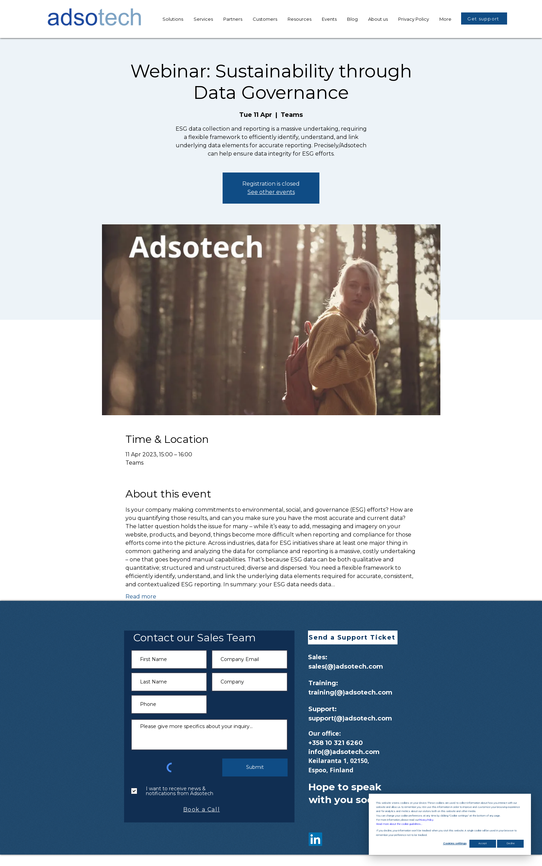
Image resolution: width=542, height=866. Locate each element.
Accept (482, 843)
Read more (140, 596)
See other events (271, 192)
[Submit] (255, 767)
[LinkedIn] (315, 839)
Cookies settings (455, 843)
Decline (510, 843)
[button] (299, 19)
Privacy (426, 820)
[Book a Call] (202, 810)
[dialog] (450, 824)
